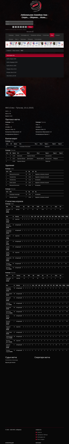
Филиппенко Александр (11, 360)
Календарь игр (25, 35)
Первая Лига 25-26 (11, 69)
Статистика (46, 35)
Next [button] (62, 45)
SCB (10, 45)
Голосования (38, 39)
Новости (7, 29)
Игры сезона (16, 50)
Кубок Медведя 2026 (12, 62)
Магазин (11, 39)
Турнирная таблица (36, 35)
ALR (16, 45)
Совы (12, 108)
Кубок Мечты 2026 (11, 65)
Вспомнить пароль (21, 29)
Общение (30, 39)
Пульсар (19, 108)
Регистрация (13, 29)
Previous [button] (7, 45)
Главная (9, 50)
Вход (30, 27)
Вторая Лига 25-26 (11, 72)
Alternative (29, 31)
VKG (19, 45)
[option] (13, 44)
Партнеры (23, 39)
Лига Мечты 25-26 (11, 75)
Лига (17, 39)
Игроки (17, 35)
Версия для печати (10, 362)
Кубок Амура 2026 (11, 58)
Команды (11, 35)
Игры (52, 35)
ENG (24, 45)
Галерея (57, 35)
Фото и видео (40, 439)
